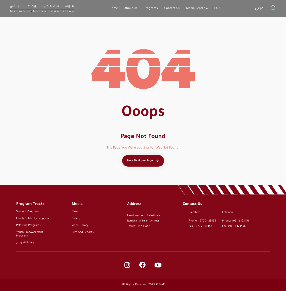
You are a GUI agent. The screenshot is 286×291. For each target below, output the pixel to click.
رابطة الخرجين (25, 242)
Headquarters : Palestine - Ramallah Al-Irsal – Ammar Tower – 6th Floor (143, 221)
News (75, 211)
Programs (151, 8)
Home (113, 8)
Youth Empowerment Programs (29, 234)
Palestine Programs (28, 225)
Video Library (80, 225)
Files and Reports (83, 232)
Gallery (76, 218)
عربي (259, 8)
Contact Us (172, 8)
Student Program (27, 211)
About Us (130, 8)
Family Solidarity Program (32, 218)
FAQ (217, 8)
